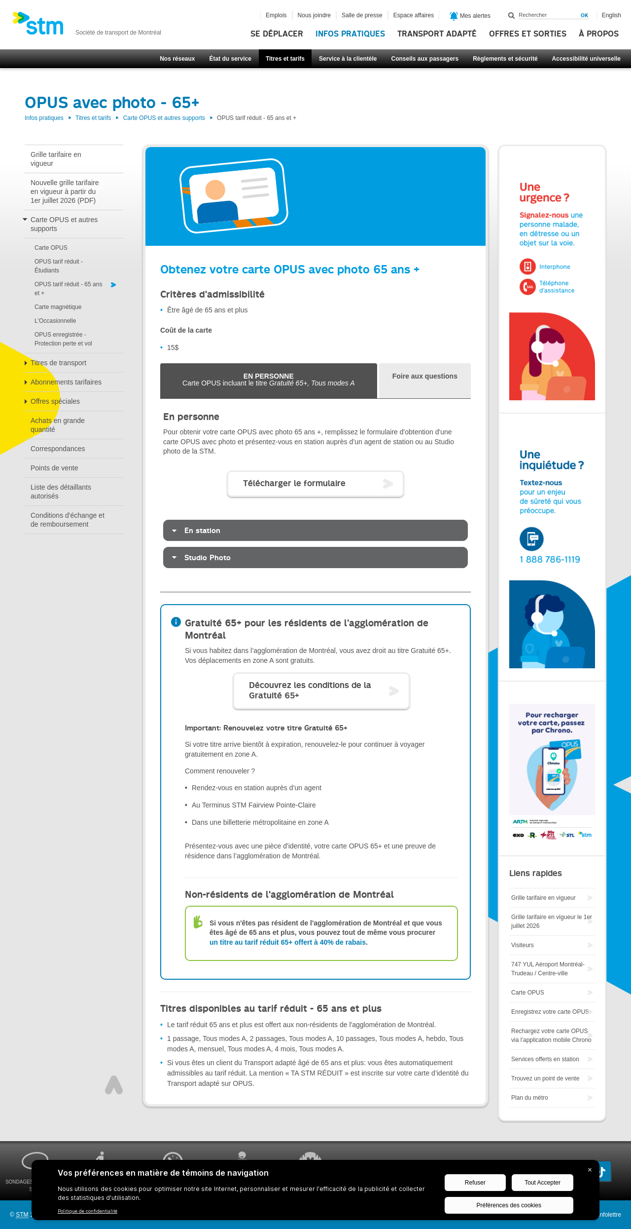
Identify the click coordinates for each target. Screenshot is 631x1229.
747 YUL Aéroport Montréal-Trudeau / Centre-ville (548, 969)
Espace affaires (413, 15)
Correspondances (58, 449)
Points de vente (54, 468)
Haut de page (114, 1084)
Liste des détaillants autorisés (61, 491)
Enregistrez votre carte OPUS (550, 1011)
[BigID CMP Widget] (315, 1192)
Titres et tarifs (285, 58)
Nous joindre (314, 15)
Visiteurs (522, 945)
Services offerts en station (545, 1059)
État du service (230, 58)
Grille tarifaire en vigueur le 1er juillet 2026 (551, 921)
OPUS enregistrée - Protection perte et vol (63, 339)
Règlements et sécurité (505, 58)
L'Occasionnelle (55, 320)
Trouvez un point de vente (545, 1078)
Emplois (276, 15)
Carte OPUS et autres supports (164, 118)
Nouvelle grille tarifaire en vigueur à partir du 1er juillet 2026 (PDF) (65, 191)
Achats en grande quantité (58, 425)
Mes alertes (470, 16)
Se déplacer (276, 34)
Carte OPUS (51, 247)
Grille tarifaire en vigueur (56, 159)
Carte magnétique (58, 307)
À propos (599, 34)
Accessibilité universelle (586, 58)
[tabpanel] (315, 495)
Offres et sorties (527, 34)
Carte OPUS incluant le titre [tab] (268, 379)
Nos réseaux (177, 58)
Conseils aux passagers (424, 58)
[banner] (86, 26)
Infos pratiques (350, 34)
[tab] (425, 380)
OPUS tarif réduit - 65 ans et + (68, 289)
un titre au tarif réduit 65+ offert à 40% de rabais (288, 942)
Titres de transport (58, 363)
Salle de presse (362, 15)
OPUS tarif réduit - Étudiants (59, 266)
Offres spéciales (55, 401)
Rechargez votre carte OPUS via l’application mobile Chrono (551, 1035)
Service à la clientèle (348, 58)
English (611, 15)
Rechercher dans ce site (512, 15)
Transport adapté (437, 34)
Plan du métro (529, 1097)
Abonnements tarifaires (66, 382)
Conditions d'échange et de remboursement (68, 519)
